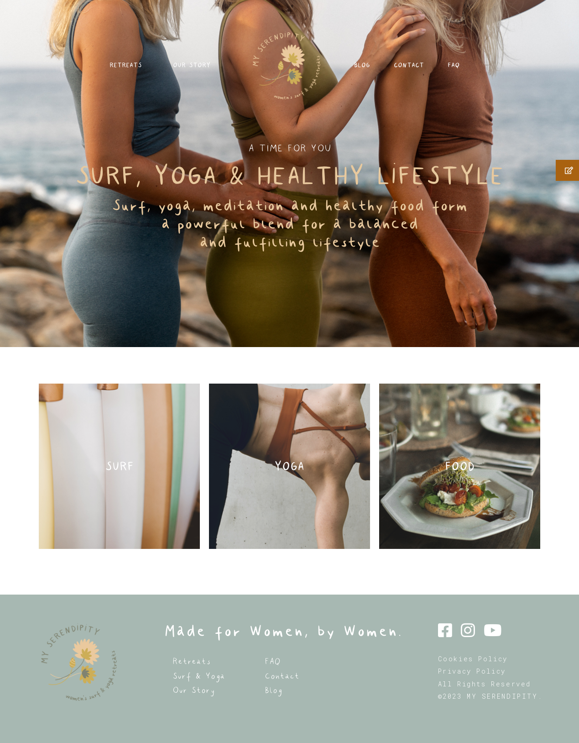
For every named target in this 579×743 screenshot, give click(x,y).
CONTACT (429, 73)
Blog (273, 690)
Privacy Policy (472, 671)
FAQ (484, 73)
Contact (282, 676)
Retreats (191, 661)
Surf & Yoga (198, 676)
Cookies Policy (473, 658)
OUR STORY (190, 73)
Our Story (193, 690)
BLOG (371, 73)
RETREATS (98, 73)
